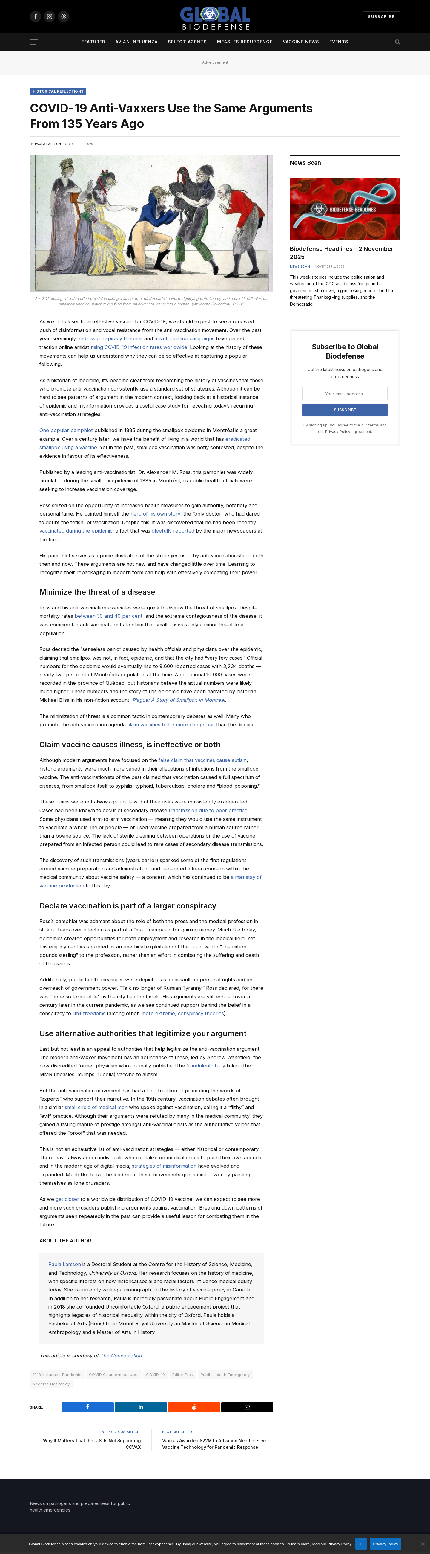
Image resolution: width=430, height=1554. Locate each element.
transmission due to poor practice (208, 808)
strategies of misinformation (164, 1162)
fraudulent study (205, 1063)
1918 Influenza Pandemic (57, 1370)
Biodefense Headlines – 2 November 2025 (342, 253)
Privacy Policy (337, 432)
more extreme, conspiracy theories (183, 1011)
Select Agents (187, 41)
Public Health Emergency (225, 1370)
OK (361, 1544)
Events (338, 41)
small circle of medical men (96, 1104)
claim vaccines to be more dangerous (171, 723)
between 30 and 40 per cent (109, 615)
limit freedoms (89, 1011)
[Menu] (34, 42)
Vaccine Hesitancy (51, 1379)
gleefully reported (173, 530)
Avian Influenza (137, 41)
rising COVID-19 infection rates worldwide (139, 347)
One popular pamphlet (66, 430)
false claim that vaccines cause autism (203, 758)
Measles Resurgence (244, 41)
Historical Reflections (58, 91)
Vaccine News (301, 41)
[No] (423, 1544)
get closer (67, 1195)
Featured (93, 41)
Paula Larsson (48, 144)
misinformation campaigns (184, 339)
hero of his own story (155, 513)
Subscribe (381, 16)
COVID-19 (155, 1370)
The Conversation (121, 1352)
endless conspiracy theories (110, 339)
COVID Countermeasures (114, 1370)
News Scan (300, 267)
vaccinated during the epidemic (76, 530)
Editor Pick (182, 1370)
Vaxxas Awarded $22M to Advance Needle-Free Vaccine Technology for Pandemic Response (209, 1442)
